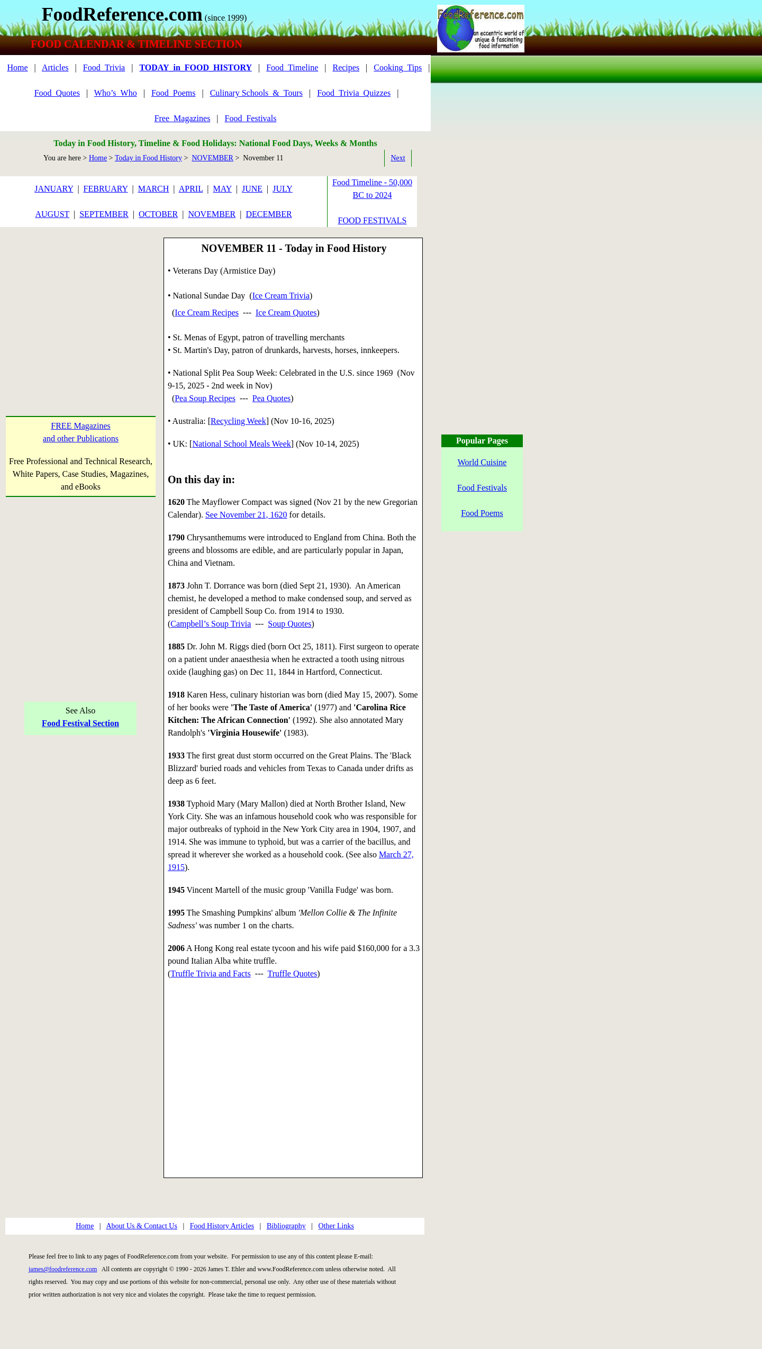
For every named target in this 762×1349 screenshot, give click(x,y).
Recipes (345, 67)
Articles (55, 67)
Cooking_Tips (398, 67)
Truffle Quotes (293, 973)
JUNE (252, 188)
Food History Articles (222, 1226)
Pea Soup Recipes (205, 398)
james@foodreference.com (63, 1269)
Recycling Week (238, 421)
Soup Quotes (289, 623)
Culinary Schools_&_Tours (256, 92)
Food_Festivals (251, 118)
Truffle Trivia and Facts (210, 973)
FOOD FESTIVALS (372, 220)
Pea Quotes (271, 398)
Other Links (336, 1226)
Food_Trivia (104, 67)
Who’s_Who (115, 92)
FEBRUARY (106, 188)
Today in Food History (148, 158)
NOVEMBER (212, 158)
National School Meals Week (241, 443)
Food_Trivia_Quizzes (354, 92)
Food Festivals (482, 487)
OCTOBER (158, 214)
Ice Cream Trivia (281, 295)
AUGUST (52, 214)
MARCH (153, 188)
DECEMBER (269, 214)
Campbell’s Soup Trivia (210, 623)
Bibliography (286, 1226)
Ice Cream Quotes (286, 312)
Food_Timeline (292, 67)
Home (17, 67)
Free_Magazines (183, 118)
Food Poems (482, 513)
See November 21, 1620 (246, 514)
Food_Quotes (57, 92)
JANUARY (53, 188)
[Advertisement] (80, 304)
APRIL (191, 188)
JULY (283, 188)
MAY (222, 188)
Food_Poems (173, 92)
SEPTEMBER (103, 214)
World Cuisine (482, 462)
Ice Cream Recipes (207, 312)
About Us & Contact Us (141, 1226)
